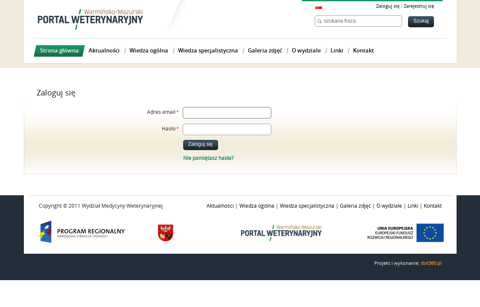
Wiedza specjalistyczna (307, 206)
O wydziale (389, 206)
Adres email (162, 112)
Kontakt (433, 206)
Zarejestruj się (419, 6)
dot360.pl (431, 263)
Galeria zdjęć (355, 206)
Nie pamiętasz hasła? (208, 158)
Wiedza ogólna (256, 206)
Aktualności (220, 206)
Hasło (170, 129)
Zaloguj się (388, 6)
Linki (413, 206)
